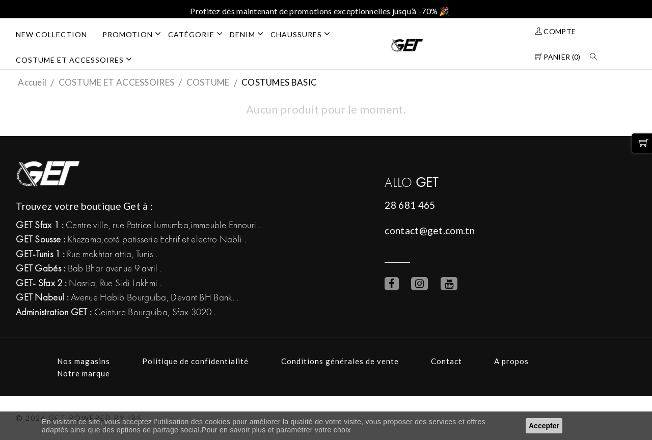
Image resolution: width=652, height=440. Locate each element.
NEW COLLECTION (51, 34)
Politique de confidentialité (195, 361)
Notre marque (83, 373)
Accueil (32, 82)
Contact (446, 361)
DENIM (250, 33)
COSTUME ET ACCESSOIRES (77, 59)
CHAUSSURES (303, 33)
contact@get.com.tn (429, 230)
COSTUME (208, 82)
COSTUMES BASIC (279, 82)
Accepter (544, 426)
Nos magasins (83, 361)
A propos (511, 361)
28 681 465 (410, 205)
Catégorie (199, 33)
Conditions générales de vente (340, 361)
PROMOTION (135, 33)
